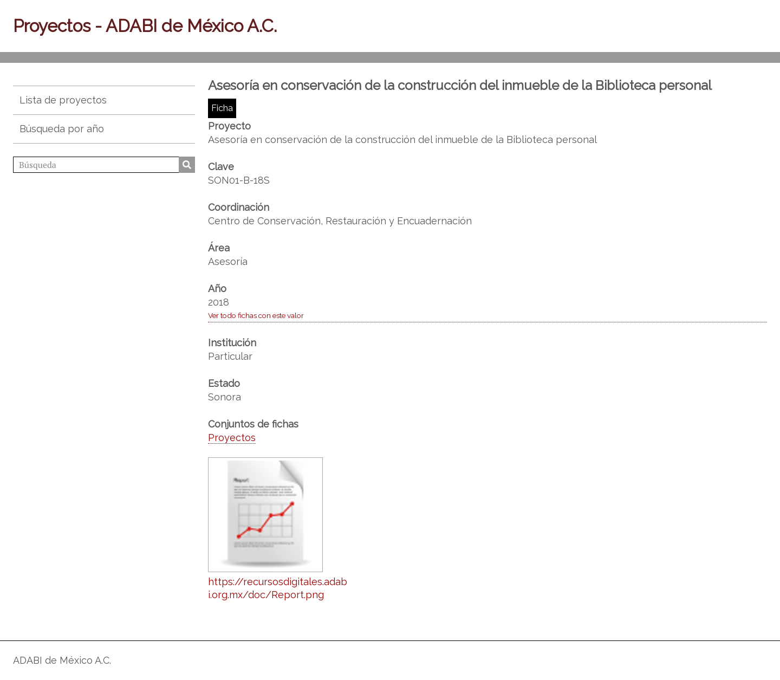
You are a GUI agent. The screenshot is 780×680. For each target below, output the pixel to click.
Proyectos (232, 437)
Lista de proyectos (63, 100)
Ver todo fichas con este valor (256, 315)
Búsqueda (187, 165)
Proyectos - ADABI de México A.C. (145, 26)
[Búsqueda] (104, 165)
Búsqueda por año (62, 128)
